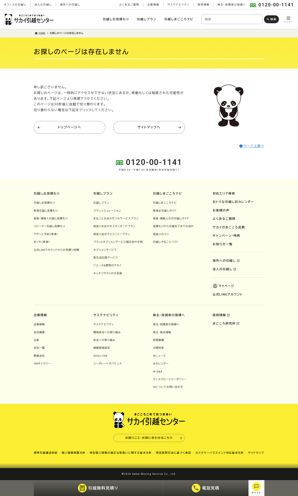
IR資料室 (158, 347)
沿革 (36, 340)
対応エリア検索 (224, 193)
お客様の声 (221, 210)
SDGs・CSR (100, 355)
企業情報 (153, 4)
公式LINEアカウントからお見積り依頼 (56, 249)
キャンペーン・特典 (226, 235)
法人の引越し (43, 4)
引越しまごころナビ (178, 19)
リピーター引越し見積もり (49, 226)
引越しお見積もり (116, 19)
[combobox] (231, 19)
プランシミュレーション (107, 210)
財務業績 (158, 340)
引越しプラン (146, 19)
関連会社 (39, 355)
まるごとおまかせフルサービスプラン (116, 218)
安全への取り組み (104, 340)
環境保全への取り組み (107, 332)
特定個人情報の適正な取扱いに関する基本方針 (121, 452)
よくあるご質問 (129, 4)
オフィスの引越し (15, 4)
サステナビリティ (178, 4)
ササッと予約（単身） (46, 234)
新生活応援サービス (105, 257)
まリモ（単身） (42, 241)
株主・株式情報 (162, 332)
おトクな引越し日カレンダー (233, 202)
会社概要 (39, 332)
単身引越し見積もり (46, 210)
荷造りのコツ (161, 234)
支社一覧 (39, 347)
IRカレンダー (161, 363)
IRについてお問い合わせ (168, 387)
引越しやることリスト (166, 241)
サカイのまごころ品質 (229, 227)
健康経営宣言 (101, 347)
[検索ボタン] (271, 19)
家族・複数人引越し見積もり (51, 218)
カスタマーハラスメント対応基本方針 (219, 452)
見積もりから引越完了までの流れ (173, 226)
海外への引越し (70, 4)
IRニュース (159, 355)
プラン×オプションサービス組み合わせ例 (118, 241)
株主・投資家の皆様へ (232, 4)
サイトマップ (256, 452)
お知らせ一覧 (223, 244)
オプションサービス (105, 249)
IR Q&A (157, 371)
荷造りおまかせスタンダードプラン (114, 226)
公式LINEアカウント (228, 294)
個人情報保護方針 (73, 452)
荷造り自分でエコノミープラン (111, 234)
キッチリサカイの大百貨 (107, 273)
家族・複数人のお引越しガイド (171, 218)
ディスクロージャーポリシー (170, 379)
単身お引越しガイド (165, 210)
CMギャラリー (42, 363)
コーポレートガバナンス (107, 363)
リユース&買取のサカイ (107, 265)
